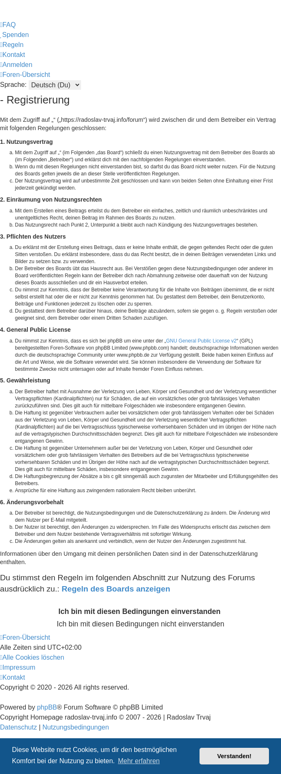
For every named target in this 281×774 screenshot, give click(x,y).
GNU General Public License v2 (201, 341)
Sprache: (13, 84)
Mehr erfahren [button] (139, 760)
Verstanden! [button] (234, 756)
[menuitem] (8, 25)
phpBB (47, 707)
